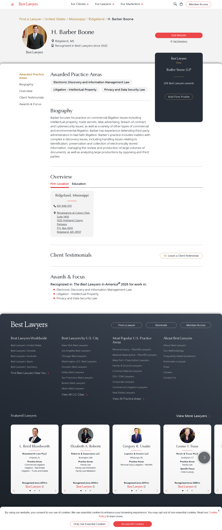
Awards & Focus (30, 104)
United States (55, 19)
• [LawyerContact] (39, 490)
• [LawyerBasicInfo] (30, 490)
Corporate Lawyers (123, 381)
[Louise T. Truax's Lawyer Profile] (187, 439)
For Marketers (130, 4)
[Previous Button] (13, 459)
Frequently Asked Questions (179, 356)
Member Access (195, 325)
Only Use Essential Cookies (89, 524)
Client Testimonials (31, 97)
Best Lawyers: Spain (22, 361)
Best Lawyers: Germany (24, 366)
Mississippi (77, 19)
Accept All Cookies (132, 524)
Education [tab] (79, 184)
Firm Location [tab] (59, 184)
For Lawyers (103, 4)
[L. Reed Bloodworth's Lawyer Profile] (35, 439)
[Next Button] (56, 459)
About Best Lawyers (174, 345)
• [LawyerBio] (35, 490)
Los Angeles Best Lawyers (76, 350)
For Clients (78, 4)
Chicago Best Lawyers (74, 356)
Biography (26, 84)
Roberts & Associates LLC (85, 453)
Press (166, 366)
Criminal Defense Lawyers (127, 371)
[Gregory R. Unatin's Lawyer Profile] (136, 439)
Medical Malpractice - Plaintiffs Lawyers (135, 354)
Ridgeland (96, 19)
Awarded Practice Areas (31, 76)
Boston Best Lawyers (73, 383)
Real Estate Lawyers (124, 392)
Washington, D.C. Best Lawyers (79, 361)
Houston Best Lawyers (74, 366)
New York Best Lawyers (75, 345)
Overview (26, 91)
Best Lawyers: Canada (23, 350)
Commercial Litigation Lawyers (130, 387)
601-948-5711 (64, 206)
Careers (167, 372)
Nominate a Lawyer (174, 361)
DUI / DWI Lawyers (123, 376)
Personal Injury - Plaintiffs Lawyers (132, 349)
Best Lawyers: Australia (24, 356)
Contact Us (169, 377)
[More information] (43, 486)
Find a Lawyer (30, 19)
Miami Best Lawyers (73, 388)
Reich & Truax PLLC (187, 453)
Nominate (161, 325)
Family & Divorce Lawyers (127, 365)
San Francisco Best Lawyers (77, 377)
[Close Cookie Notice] (218, 510)
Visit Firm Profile (179, 96)
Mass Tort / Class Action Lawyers (131, 360)
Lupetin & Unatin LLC (136, 453)
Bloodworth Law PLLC (34, 453)
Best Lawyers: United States (26, 345)
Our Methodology (173, 350)
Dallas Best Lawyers (73, 372)
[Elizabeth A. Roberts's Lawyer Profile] (85, 439)
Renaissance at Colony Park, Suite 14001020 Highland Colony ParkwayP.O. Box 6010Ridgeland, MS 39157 (73, 222)
